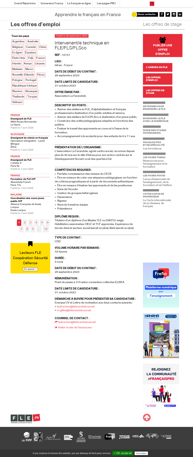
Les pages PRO (106, 3)
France (40, 58)
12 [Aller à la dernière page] (45, 229)
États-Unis (18, 58)
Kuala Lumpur (30, 204)
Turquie (32, 96)
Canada (31, 47)
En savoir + (30, 269)
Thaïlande (18, 96)
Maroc (29, 69)
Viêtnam (17, 102)
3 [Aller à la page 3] (30, 222)
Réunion (17, 91)
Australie (32, 41)
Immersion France (52, 3)
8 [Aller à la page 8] (27, 229)
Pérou (40, 74)
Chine (42, 47)
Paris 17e (30, 181)
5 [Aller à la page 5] (42, 222)
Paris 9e (30, 162)
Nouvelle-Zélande (23, 74)
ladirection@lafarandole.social (76, 306)
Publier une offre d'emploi (162, 46)
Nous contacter (147, 14)
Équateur (30, 52)
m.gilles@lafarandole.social (74, 310)
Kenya (28, 63)
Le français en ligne (79, 3)
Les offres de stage (162, 24)
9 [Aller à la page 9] (33, 229)
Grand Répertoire (25, 3)
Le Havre (30, 121)
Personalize (141, 453)
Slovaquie (31, 91)
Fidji (30, 58)
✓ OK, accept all (122, 453)
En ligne (17, 52)
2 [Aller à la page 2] (25, 222)
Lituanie (39, 63)
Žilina (30, 141)
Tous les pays (20, 36)
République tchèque (24, 85)
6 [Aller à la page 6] (48, 222)
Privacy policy (155, 453)
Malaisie (17, 69)
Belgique (17, 47)
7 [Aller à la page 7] (21, 229)
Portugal (31, 80)
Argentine (18, 41)
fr (151, 3)
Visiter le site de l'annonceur (73, 327)
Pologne (17, 80)
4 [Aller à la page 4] (36, 222)
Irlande (16, 63)
